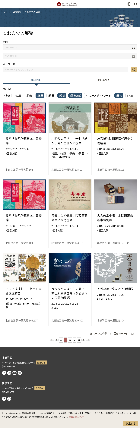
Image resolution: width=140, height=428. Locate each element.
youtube (14, 373)
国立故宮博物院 (66, 4)
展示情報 (17, 12)
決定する (131, 423)
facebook (4, 373)
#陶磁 (29, 95)
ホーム (6, 12)
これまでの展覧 (32, 12)
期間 (5, 41)
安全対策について (77, 416)
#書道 (7, 95)
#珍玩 (62, 95)
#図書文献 (75, 95)
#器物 (119, 95)
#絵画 (18, 95)
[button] (129, 4)
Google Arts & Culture (20, 373)
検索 (134, 69)
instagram (9, 373)
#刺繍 (130, 95)
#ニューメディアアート (98, 95)
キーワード (9, 64)
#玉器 (40, 95)
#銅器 (51, 95)
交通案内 (41, 362)
